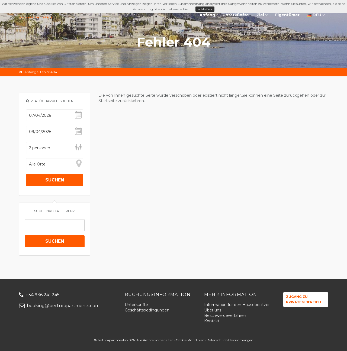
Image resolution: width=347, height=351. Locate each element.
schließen (205, 9)
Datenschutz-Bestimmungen (230, 340)
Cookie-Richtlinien (190, 340)
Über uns (212, 310)
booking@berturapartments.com (59, 305)
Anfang (207, 14)
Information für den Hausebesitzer (237, 304)
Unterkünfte (236, 14)
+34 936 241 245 (39, 294)
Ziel (262, 14)
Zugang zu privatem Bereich (303, 299)
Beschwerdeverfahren (225, 315)
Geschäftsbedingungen (147, 310)
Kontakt (211, 320)
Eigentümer (287, 14)
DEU (316, 14)
